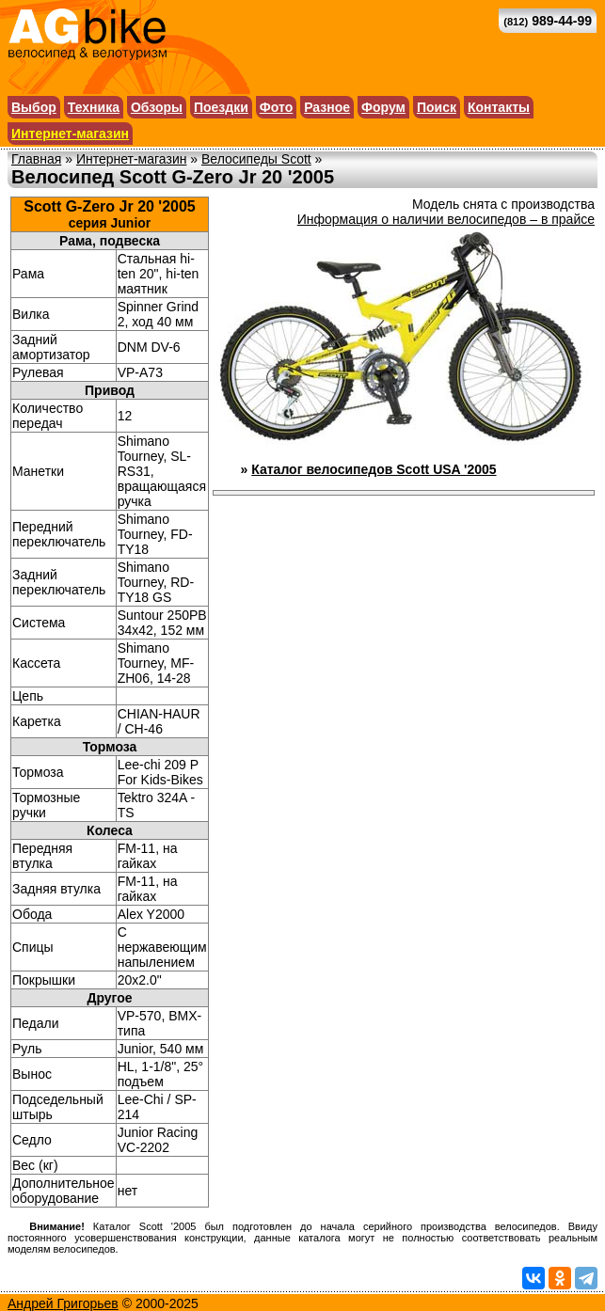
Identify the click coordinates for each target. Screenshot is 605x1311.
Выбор (33, 107)
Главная (36, 158)
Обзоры (157, 107)
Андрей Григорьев (63, 1303)
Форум (383, 107)
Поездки (221, 107)
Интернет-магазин (70, 133)
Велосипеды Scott (256, 158)
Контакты (499, 107)
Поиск (436, 107)
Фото (276, 107)
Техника (93, 107)
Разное (327, 107)
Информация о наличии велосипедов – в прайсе (446, 219)
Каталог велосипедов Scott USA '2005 (373, 469)
